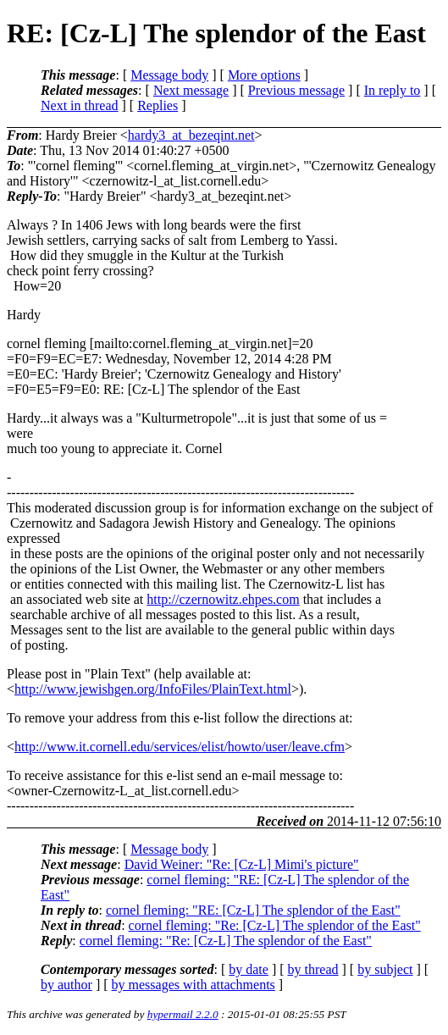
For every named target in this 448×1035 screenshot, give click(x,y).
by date (248, 969)
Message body (169, 75)
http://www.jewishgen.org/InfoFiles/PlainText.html (152, 689)
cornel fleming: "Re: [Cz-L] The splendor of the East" (275, 925)
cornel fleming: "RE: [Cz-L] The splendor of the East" (253, 910)
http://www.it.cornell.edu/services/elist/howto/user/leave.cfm (179, 746)
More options (264, 75)
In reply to (392, 90)
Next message (191, 90)
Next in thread (80, 105)
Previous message (296, 90)
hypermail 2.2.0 (182, 1014)
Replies (157, 105)
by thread (313, 969)
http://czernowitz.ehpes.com (223, 599)
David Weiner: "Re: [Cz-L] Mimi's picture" (241, 864)
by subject (384, 969)
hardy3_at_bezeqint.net (191, 135)
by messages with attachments (193, 984)
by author (66, 984)
